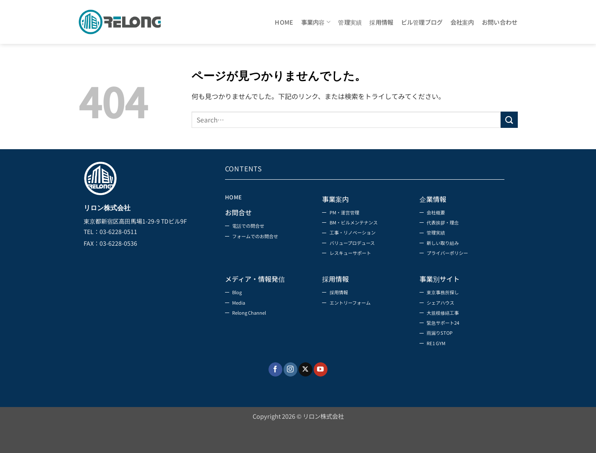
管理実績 (350, 22)
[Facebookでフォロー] (275, 395)
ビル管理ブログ (422, 22)
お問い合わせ (500, 22)
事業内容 (316, 22)
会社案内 (462, 22)
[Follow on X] (305, 395)
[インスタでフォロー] (290, 395)
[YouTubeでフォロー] (320, 395)
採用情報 (381, 22)
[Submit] (509, 120)
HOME (284, 22)
